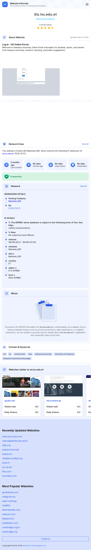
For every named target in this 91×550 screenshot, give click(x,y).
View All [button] (85, 144)
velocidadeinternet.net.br (15, 440)
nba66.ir (6, 505)
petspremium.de (10, 449)
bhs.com (6, 471)
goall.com (10, 400)
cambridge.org (9, 531)
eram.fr (6, 462)
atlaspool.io (8, 518)
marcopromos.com (12, 436)
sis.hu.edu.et (7, 153)
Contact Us (45, 539)
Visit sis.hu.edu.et (45, 19)
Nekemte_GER (14, 201)
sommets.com (9, 475)
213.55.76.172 (14, 208)
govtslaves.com (10, 492)
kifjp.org (6, 445)
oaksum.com (8, 514)
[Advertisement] (45, 60)
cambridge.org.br (11, 527)
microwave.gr (53, 400)
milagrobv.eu (8, 496)
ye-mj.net (7, 467)
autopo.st (7, 454)
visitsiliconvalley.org (12, 458)
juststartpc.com (10, 523)
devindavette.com (11, 509)
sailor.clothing (9, 501)
